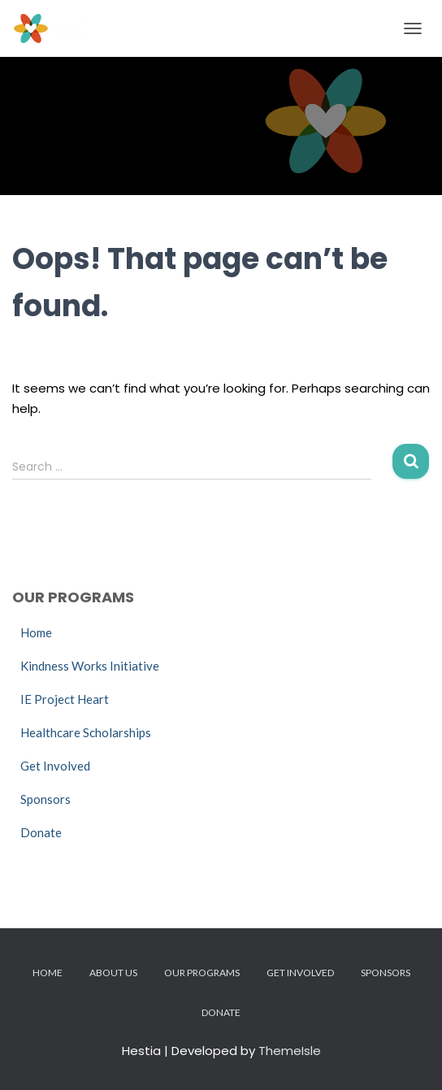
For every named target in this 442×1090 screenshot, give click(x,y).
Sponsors (45, 799)
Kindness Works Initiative (89, 665)
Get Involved (55, 765)
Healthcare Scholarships (85, 732)
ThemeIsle (289, 1050)
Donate (41, 832)
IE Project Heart (64, 699)
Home (36, 632)
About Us (113, 972)
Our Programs (202, 972)
